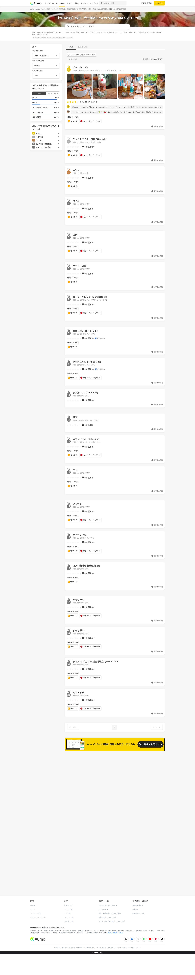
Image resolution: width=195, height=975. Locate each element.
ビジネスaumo (103, 904)
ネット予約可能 (53, 93)
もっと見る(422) (152, 755)
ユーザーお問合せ (100, 942)
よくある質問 (88, 942)
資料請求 (136, 904)
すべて (39, 93)
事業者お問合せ (138, 900)
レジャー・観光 (73, 3)
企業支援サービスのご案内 (107, 912)
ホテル (54, 3)
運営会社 (57, 942)
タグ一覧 (67, 908)
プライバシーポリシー (122, 942)
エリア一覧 (68, 904)
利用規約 (110, 942)
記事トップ (68, 900)
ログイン (159, 3)
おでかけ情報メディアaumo (107, 900)
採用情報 (79, 942)
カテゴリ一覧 (68, 916)
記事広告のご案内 (139, 908)
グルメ (62, 3)
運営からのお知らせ (68, 942)
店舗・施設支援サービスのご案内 (109, 908)
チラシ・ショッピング (89, 3)
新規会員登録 (146, 3)
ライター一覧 (68, 912)
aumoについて (136, 942)
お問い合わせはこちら (115, 928)
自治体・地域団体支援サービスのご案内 (111, 916)
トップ (47, 3)
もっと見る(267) (152, 794)
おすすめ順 (82, 47)
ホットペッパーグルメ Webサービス (51, 882)
